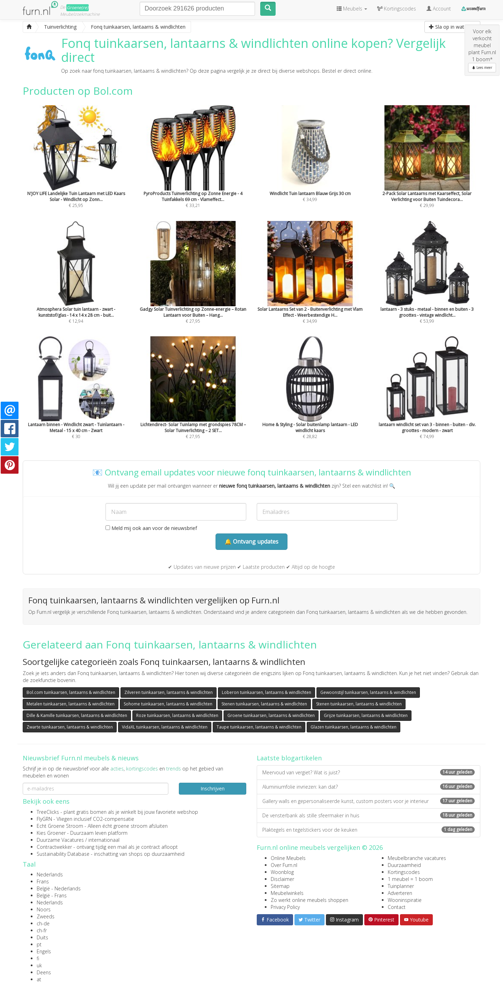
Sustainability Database (63, 854)
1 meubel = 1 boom (410, 879)
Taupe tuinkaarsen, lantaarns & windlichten (259, 727)
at (39, 979)
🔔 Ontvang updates (251, 541)
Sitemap (280, 886)
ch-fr (42, 930)
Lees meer (482, 67)
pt (39, 944)
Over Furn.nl (284, 865)
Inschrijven (213, 788)
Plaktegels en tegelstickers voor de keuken (368, 829)
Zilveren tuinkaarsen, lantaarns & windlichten (168, 692)
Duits (42, 937)
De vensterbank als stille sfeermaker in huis (368, 815)
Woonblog (282, 872)
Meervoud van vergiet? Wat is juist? (368, 772)
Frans (43, 881)
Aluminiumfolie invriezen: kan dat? (368, 786)
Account (439, 8)
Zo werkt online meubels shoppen (309, 900)
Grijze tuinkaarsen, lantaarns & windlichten (366, 715)
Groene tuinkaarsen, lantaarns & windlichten (271, 715)
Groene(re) (77, 7)
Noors (44, 909)
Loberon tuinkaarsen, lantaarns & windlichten (266, 692)
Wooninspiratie (405, 900)
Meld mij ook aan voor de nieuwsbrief (151, 528)
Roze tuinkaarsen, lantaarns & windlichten (177, 715)
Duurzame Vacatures (60, 840)
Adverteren (400, 893)
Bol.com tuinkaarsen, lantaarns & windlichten (71, 692)
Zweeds (45, 916)
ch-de (43, 923)
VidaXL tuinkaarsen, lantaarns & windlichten (164, 727)
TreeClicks (48, 812)
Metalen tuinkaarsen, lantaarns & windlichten (71, 704)
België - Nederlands (59, 888)
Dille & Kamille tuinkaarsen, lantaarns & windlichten (77, 715)
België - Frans (52, 895)
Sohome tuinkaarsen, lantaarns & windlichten (168, 704)
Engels (44, 951)
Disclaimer (282, 879)
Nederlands (50, 874)
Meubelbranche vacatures (417, 858)
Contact (397, 907)
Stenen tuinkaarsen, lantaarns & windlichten (264, 704)
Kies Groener (51, 833)
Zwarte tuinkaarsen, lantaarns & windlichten (70, 727)
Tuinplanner (401, 886)
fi (38, 958)
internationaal (103, 840)
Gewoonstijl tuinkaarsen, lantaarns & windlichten (368, 692)
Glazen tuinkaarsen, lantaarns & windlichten (353, 727)
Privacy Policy (285, 907)
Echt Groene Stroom (60, 826)
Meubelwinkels (287, 893)
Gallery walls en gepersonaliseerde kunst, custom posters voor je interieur (368, 801)
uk (39, 965)
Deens (44, 972)
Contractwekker (54, 847)
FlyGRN (44, 819)
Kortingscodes (404, 872)
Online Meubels (288, 858)
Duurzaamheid (404, 865)
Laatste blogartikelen (289, 758)
